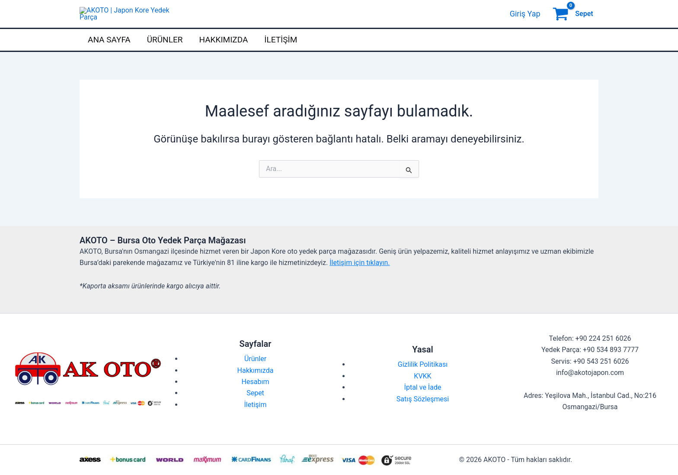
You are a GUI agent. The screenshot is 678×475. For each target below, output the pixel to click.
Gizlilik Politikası (423, 380)
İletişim (280, 55)
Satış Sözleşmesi (423, 414)
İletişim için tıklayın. (359, 278)
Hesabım (255, 397)
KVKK (422, 392)
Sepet (255, 409)
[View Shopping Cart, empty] (573, 22)
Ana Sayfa (109, 55)
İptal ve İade (422, 403)
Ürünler (165, 55)
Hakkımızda (223, 55)
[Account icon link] (525, 21)
